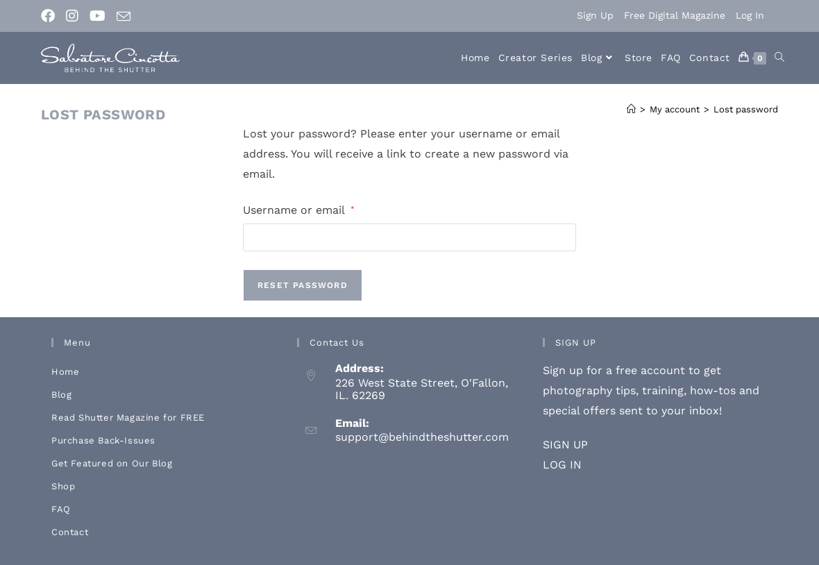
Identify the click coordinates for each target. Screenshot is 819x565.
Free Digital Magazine (674, 15)
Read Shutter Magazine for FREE (128, 417)
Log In (750, 15)
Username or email (299, 209)
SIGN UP (565, 444)
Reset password (302, 285)
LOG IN (562, 464)
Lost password (746, 109)
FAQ (61, 509)
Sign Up (595, 15)
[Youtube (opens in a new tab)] (97, 16)
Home (65, 371)
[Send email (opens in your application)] (123, 16)
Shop (63, 486)
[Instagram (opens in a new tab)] (72, 16)
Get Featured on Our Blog (111, 463)
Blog (61, 394)
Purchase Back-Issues (103, 440)
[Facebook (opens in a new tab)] (50, 16)
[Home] (631, 109)
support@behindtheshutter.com (422, 437)
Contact (69, 532)
